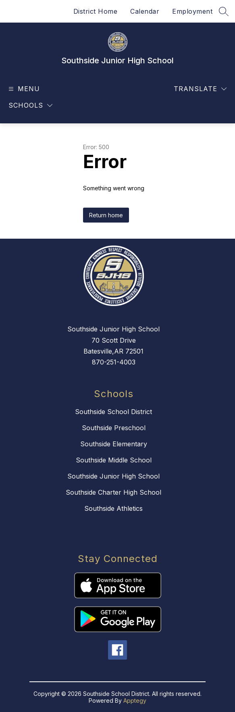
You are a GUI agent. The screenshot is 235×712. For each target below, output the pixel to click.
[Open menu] (23, 89)
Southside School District (113, 412)
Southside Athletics (113, 508)
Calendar (144, 11)
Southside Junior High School (113, 476)
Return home (106, 215)
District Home (95, 11)
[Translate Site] (200, 89)
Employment (192, 11)
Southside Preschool (114, 428)
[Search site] (224, 11)
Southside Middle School (114, 460)
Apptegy (134, 700)
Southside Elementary (113, 444)
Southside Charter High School (113, 492)
